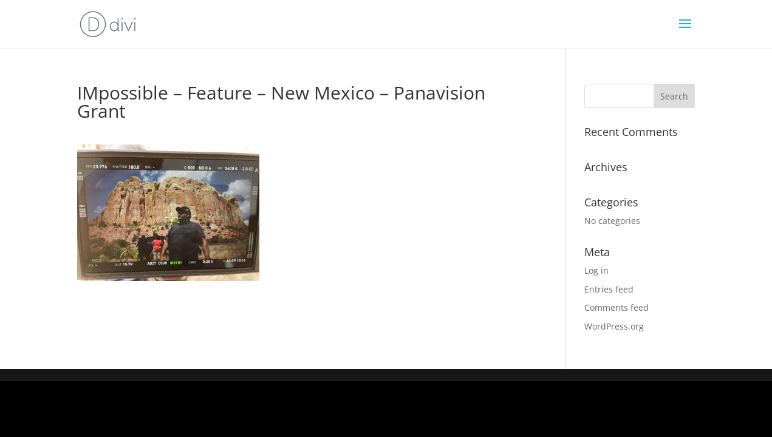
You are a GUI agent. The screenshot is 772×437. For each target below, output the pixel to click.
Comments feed (616, 307)
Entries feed (609, 289)
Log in (596, 270)
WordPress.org (614, 326)
